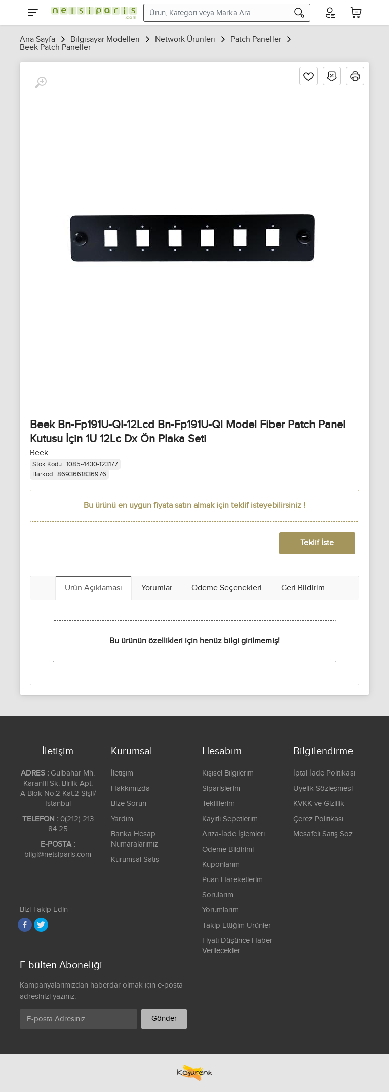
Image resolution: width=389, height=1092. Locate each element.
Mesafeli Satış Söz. (323, 834)
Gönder (164, 1018)
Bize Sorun (128, 803)
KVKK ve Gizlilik (318, 803)
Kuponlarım (221, 864)
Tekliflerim (218, 803)
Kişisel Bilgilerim (228, 773)
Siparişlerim (221, 788)
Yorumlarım (220, 910)
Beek (39, 453)
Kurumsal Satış (135, 859)
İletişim (122, 773)
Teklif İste (317, 543)
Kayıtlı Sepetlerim (230, 819)
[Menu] (33, 12)
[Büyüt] (40, 82)
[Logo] (91, 12)
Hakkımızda (130, 788)
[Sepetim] (356, 12)
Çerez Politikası (318, 819)
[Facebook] (25, 925)
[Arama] (299, 12)
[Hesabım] (330, 12)
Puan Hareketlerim (232, 879)
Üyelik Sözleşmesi (323, 788)
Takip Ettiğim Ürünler (236, 925)
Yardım (122, 819)
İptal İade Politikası (324, 773)
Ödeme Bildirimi (228, 849)
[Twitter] (41, 925)
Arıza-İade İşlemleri (233, 834)
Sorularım (218, 895)
